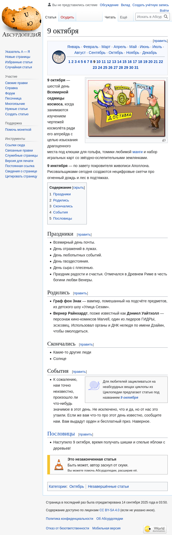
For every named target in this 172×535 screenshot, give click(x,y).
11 (103, 62)
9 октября (129, 397)
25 (105, 67)
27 (116, 67)
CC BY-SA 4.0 (109, 510)
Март (106, 47)
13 (114, 62)
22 (161, 62)
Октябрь (116, 52)
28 (121, 67)
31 (136, 67)
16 (130, 62)
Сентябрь (97, 52)
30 (131, 67)
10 (98, 62)
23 (95, 67)
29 (126, 67)
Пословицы (61, 433)
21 (156, 62)
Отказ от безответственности (67, 528)
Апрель (120, 47)
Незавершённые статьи (108, 486)
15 (124, 62)
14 (119, 62)
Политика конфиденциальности (69, 519)
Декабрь (149, 52)
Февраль (90, 47)
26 (110, 67)
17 (135, 62)
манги (137, 152)
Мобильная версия (106, 528)
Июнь (144, 47)
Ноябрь (132, 52)
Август (80, 52)
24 (100, 67)
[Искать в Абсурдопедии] (152, 17)
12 (109, 62)
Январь (73, 47)
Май (132, 47)
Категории (58, 486)
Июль (157, 47)
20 (150, 62)
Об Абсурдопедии (109, 519)
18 (140, 62)
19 (145, 62)
